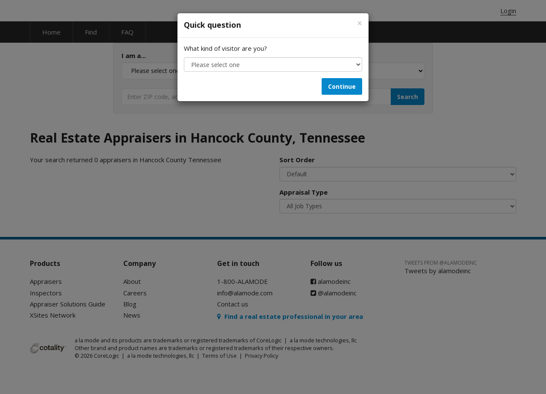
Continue (342, 86)
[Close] (359, 23)
